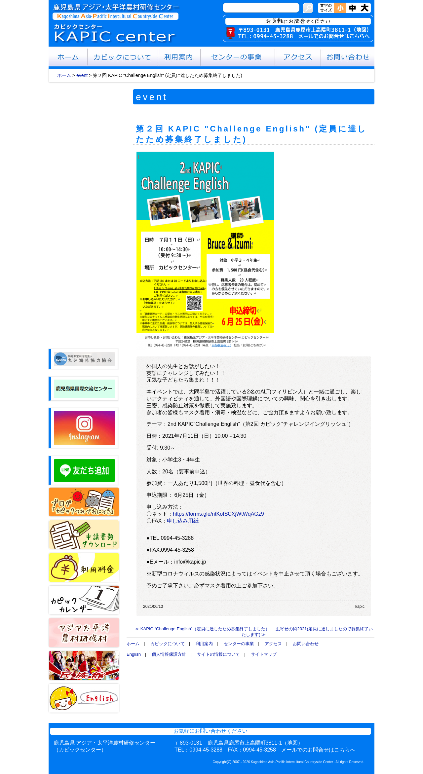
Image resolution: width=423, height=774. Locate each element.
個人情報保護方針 (169, 654)
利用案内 (204, 643)
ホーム (64, 75)
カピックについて (167, 643)
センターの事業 (239, 643)
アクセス (273, 643)
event (82, 75)
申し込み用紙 (183, 521)
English (134, 654)
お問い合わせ (306, 643)
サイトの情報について (218, 654)
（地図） (292, 743)
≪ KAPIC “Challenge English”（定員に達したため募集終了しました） (202, 628)
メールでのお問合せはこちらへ (318, 750)
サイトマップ (264, 654)
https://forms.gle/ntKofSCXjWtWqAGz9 (218, 514)
